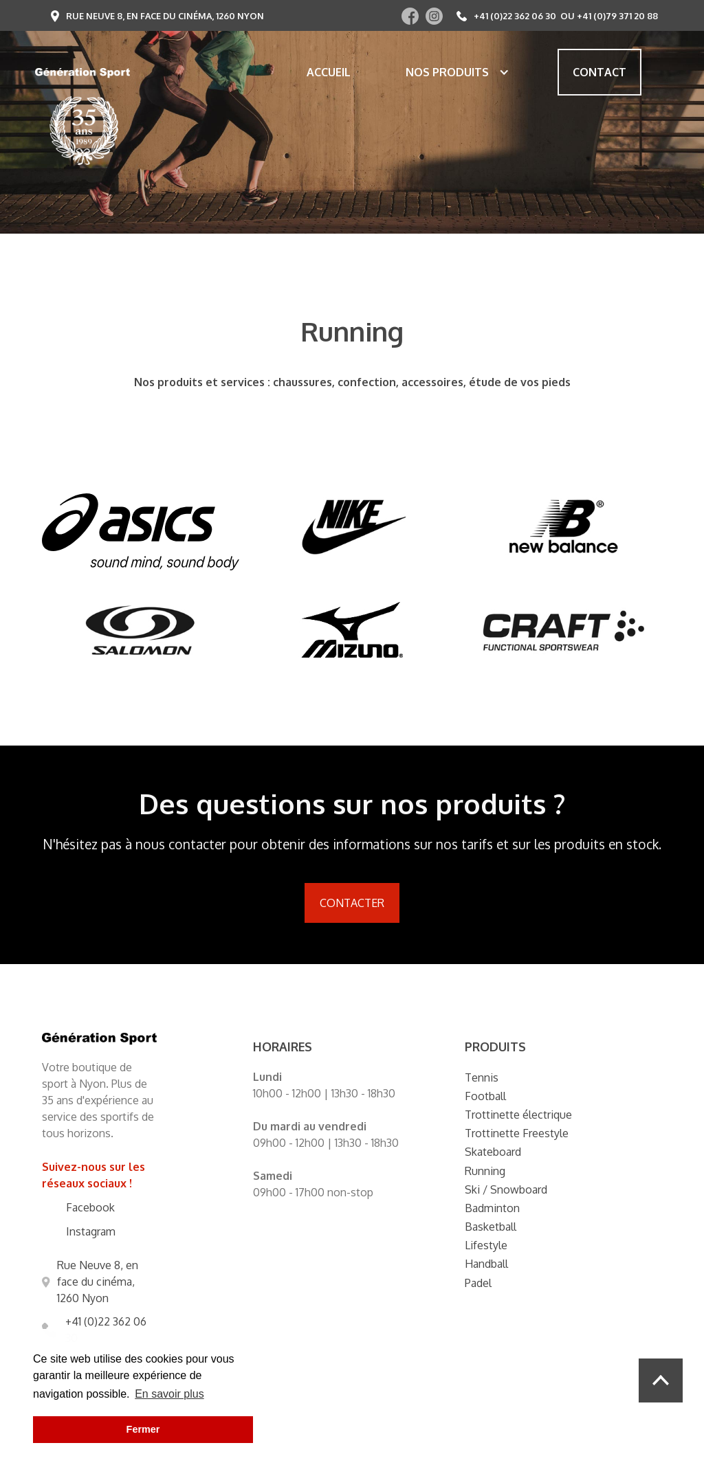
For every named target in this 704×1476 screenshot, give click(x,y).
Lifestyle (486, 1245)
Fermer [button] (143, 1429)
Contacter (352, 903)
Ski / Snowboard (506, 1189)
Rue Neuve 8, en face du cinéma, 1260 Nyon (165, 15)
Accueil (329, 72)
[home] (82, 72)
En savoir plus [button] (169, 1394)
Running (485, 1171)
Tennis (481, 1077)
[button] (450, 72)
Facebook (90, 1207)
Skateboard (493, 1152)
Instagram (91, 1231)
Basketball (490, 1226)
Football (485, 1096)
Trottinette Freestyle (517, 1133)
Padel (478, 1283)
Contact (599, 72)
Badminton (492, 1208)
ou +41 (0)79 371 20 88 (609, 15)
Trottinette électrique (518, 1114)
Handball (486, 1264)
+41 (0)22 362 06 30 (515, 15)
